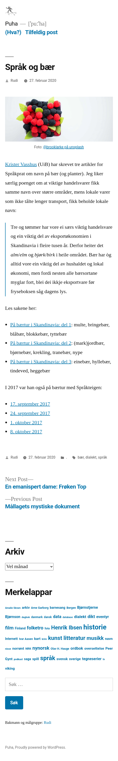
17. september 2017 (30, 404)
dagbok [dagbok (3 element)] (26, 617)
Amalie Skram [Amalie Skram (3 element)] (13, 607)
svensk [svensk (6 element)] (62, 659)
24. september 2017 (30, 413)
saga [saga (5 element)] (27, 659)
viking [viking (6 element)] (10, 668)
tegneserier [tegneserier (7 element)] (92, 659)
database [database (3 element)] (68, 617)
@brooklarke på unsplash (63, 147)
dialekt (91, 457)
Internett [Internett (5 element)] (11, 639)
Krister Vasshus (21, 164)
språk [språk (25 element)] (47, 658)
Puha (11, 23)
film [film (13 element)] (9, 628)
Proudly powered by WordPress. (40, 747)
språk (102, 457)
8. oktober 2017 (26, 431)
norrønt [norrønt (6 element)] (18, 648)
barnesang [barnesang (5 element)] (57, 607)
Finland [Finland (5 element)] (20, 628)
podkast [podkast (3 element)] (18, 659)
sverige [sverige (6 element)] (75, 659)
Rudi (14, 80)
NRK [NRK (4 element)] (28, 648)
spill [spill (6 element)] (35, 659)
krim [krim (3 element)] (44, 639)
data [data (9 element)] (57, 616)
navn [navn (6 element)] (109, 639)
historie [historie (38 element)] (95, 627)
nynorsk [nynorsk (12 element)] (40, 648)
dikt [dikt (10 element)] (91, 616)
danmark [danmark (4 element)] (37, 617)
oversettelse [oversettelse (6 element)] (94, 648)
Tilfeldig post (41, 32)
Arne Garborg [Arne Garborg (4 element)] (40, 607)
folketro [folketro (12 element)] (35, 628)
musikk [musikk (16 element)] (95, 638)
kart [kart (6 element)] (37, 639)
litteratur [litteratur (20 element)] (74, 638)
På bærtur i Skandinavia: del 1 (40, 324)
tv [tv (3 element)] (104, 659)
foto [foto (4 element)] (47, 628)
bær (81, 457)
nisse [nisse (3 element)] (8, 648)
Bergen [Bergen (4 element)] (71, 607)
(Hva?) (13, 32)
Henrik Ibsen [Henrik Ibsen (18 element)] (66, 627)
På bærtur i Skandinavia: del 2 (40, 343)
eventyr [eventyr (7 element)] (102, 617)
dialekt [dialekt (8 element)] (80, 616)
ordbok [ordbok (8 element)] (76, 648)
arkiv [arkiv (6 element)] (26, 607)
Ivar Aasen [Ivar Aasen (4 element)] (26, 639)
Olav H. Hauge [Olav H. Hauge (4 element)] (60, 648)
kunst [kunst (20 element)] (55, 638)
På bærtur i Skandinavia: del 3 (40, 361)
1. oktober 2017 (26, 422)
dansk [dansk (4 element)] (48, 617)
